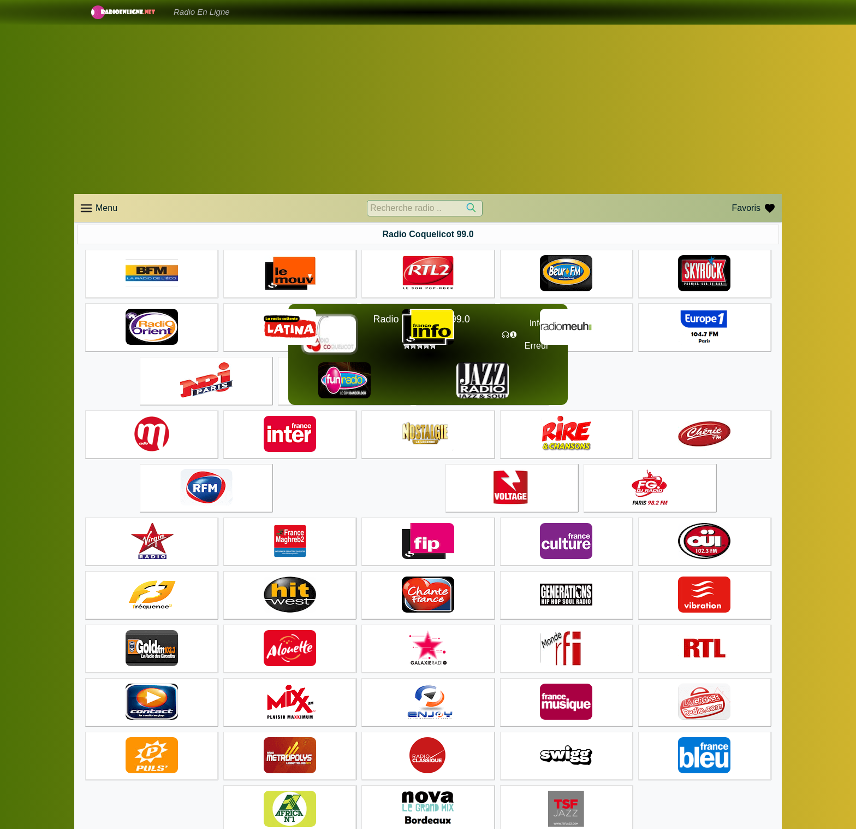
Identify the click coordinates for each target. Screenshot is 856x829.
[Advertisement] (428, 109)
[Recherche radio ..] (425, 208)
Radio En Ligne (202, 11)
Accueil (447, 776)
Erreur (537, 345)
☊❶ (509, 334)
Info (537, 323)
